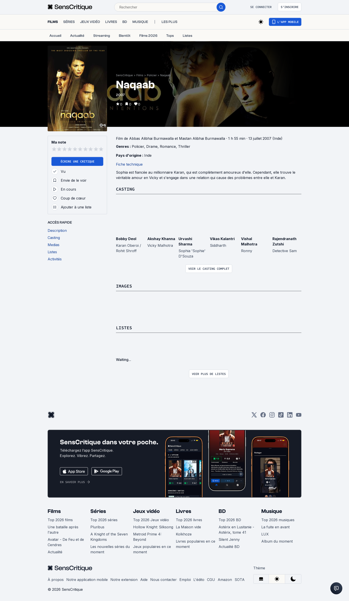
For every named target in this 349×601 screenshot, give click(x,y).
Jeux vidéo (146, 511)
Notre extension (124, 579)
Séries (98, 511)
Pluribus (97, 527)
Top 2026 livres (189, 520)
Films (139, 75)
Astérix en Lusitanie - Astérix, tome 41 (236, 530)
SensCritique (124, 75)
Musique (271, 511)
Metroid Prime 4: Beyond (147, 537)
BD (222, 511)
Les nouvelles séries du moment (110, 549)
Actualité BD (229, 546)
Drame (152, 146)
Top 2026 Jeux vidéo (151, 520)
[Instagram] (272, 416)
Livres (183, 511)
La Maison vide (188, 527)
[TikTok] (281, 416)
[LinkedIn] (289, 416)
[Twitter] (254, 416)
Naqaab (165, 75)
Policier (152, 75)
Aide (144, 579)
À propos (56, 579)
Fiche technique (129, 164)
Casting (125, 189)
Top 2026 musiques (277, 520)
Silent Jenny (229, 539)
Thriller (184, 146)
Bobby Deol (126, 239)
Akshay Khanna (161, 239)
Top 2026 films (60, 520)
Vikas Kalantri (222, 239)
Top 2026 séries (104, 520)
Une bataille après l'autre (63, 530)
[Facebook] (263, 416)
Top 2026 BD (230, 520)
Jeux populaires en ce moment (152, 549)
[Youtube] (298, 416)
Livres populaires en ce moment (195, 544)
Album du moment (277, 541)
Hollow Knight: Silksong (153, 527)
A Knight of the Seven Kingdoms (109, 537)
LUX (265, 534)
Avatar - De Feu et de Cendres (66, 542)
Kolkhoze (184, 534)
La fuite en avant (275, 527)
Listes (124, 327)
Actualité (55, 552)
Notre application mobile (87, 579)
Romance (168, 146)
